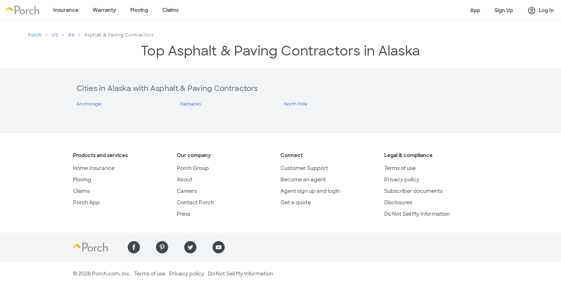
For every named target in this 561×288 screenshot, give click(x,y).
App (475, 10)
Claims (170, 10)
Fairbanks (190, 104)
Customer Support (304, 168)
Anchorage (89, 104)
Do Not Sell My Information (417, 214)
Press (183, 214)
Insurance (65, 10)
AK (71, 35)
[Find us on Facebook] (134, 247)
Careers (187, 191)
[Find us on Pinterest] (162, 247)
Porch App (86, 202)
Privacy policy (401, 179)
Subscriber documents (413, 191)
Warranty (104, 10)
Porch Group (193, 168)
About (184, 179)
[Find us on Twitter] (190, 247)
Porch (35, 35)
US (55, 35)
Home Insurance (93, 168)
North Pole (295, 104)
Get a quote (295, 202)
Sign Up (503, 10)
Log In (540, 11)
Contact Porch (195, 202)
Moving (139, 10)
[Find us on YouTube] (219, 247)
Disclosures (398, 202)
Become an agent (303, 179)
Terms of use (400, 168)
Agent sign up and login (310, 191)
